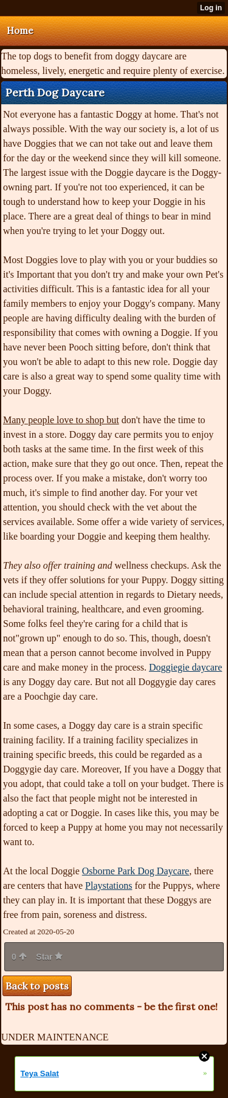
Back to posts (37, 986)
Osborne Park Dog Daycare (135, 871)
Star (49, 957)
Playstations (108, 885)
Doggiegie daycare (185, 667)
